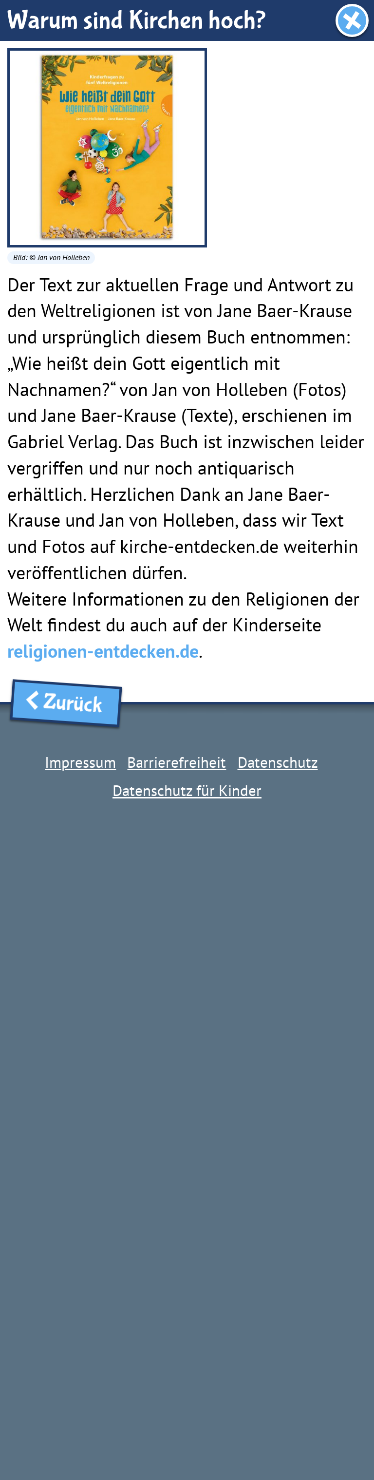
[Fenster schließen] (352, 20)
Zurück (66, 702)
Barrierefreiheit (176, 762)
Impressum (80, 762)
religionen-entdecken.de (103, 651)
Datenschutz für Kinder (187, 790)
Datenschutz (278, 762)
